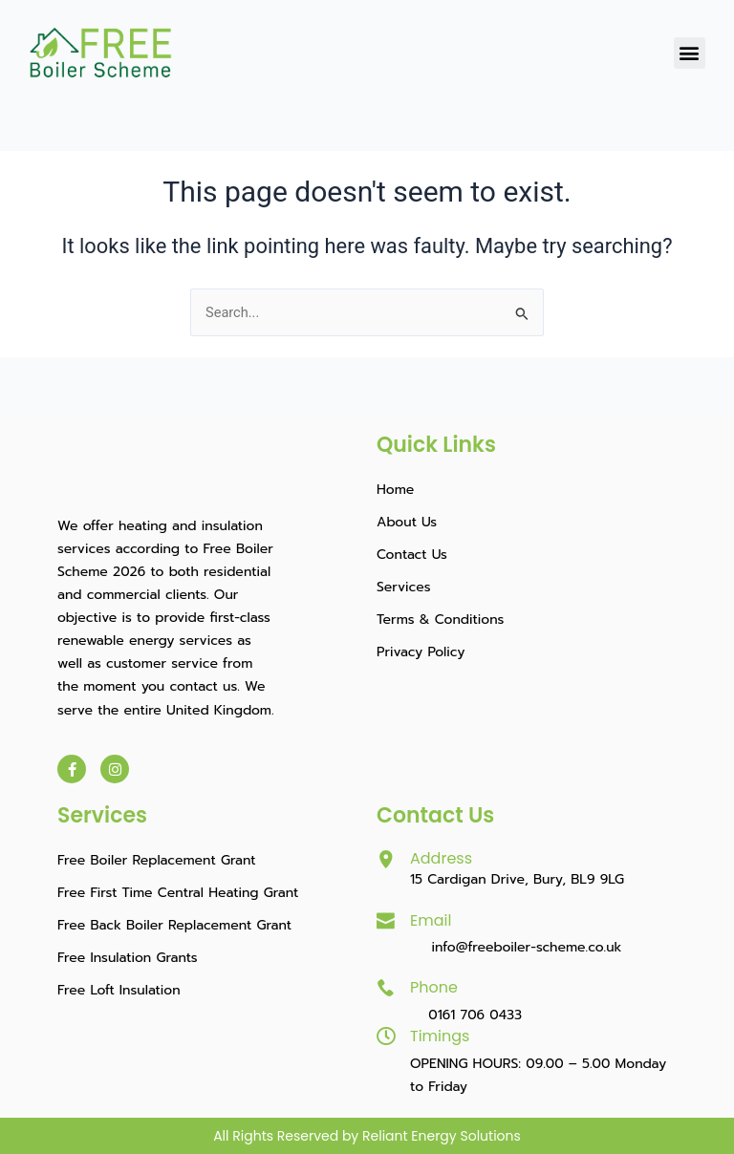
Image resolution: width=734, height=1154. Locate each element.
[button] (689, 53)
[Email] (386, 920)
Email (430, 920)
